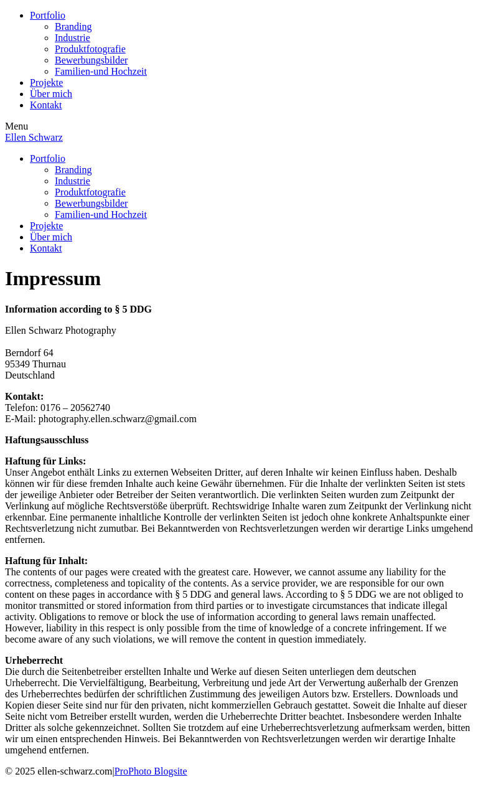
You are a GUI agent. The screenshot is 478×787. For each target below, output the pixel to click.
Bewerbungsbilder (91, 60)
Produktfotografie (90, 49)
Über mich (51, 93)
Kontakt (46, 105)
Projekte (46, 82)
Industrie (72, 37)
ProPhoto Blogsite (151, 771)
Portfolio (47, 15)
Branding (73, 26)
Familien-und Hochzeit (101, 71)
